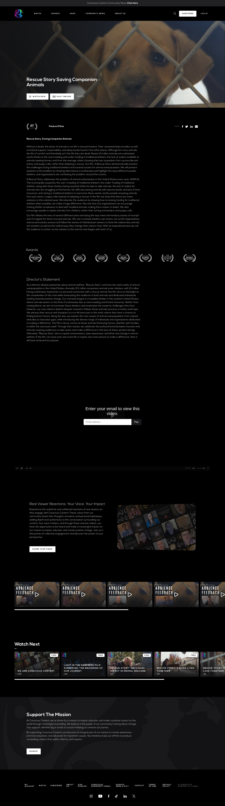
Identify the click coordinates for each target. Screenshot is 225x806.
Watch (37, 13)
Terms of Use (152, 785)
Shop (73, 13)
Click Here (132, 3)
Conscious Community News (100, 785)
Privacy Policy (167, 785)
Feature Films (56, 126)
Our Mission (82, 785)
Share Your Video (42, 549)
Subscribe (188, 13)
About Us (120, 13)
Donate (55, 13)
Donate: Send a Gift (122, 785)
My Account (30, 785)
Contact (139, 785)
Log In (204, 13)
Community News (95, 13)
